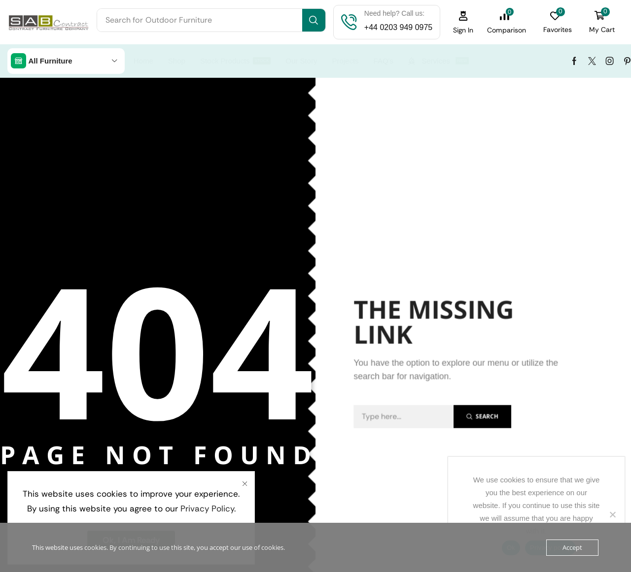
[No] (612, 514)
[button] (463, 22)
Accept (572, 547)
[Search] (313, 20)
